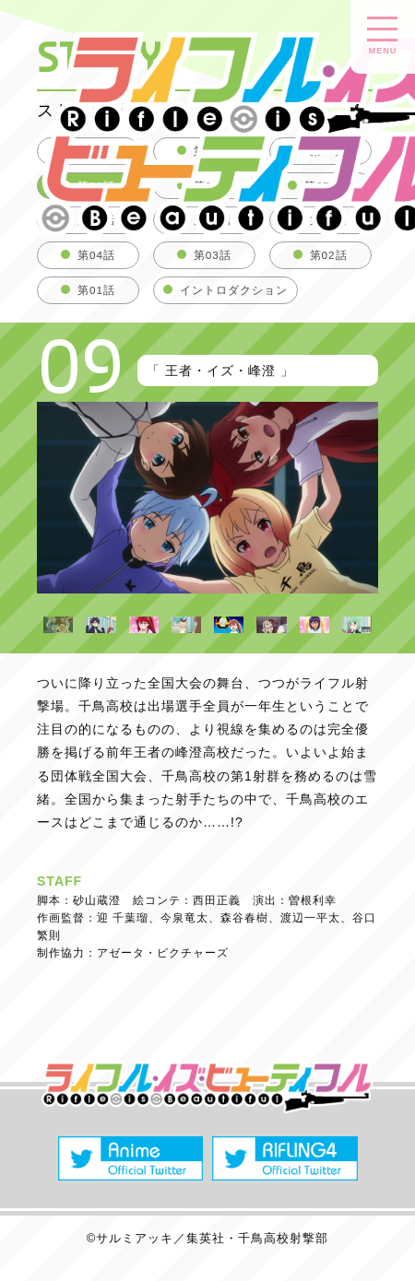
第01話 (96, 290)
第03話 (212, 255)
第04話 (96, 255)
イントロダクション (234, 290)
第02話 (329, 255)
